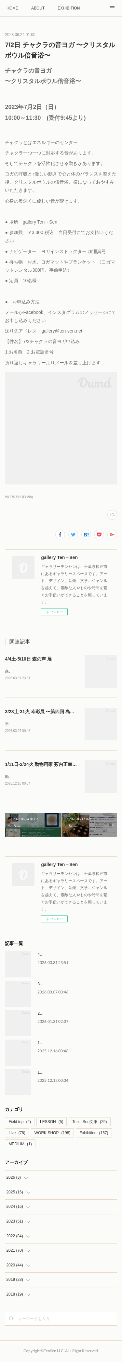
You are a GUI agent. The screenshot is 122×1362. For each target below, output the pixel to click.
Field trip (19, 1123)
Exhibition (93, 1134)
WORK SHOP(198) (19, 497)
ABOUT (38, 8)
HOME (12, 8)
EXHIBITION (69, 8)
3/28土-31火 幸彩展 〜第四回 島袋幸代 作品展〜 (54, 712)
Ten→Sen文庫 (89, 1123)
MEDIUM (20, 1145)
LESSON (51, 1123)
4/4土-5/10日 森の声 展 (28, 659)
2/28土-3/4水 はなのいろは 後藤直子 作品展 (75, 1014)
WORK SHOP (52, 1134)
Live (16, 1134)
